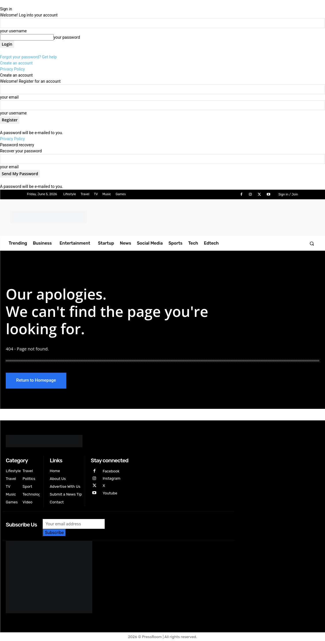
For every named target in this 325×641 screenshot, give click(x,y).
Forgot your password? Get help (28, 57)
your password (67, 37)
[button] (312, 243)
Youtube (110, 493)
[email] (74, 524)
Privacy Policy (12, 69)
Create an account (16, 63)
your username (13, 31)
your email (9, 97)
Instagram (112, 478)
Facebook (111, 471)
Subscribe (54, 532)
